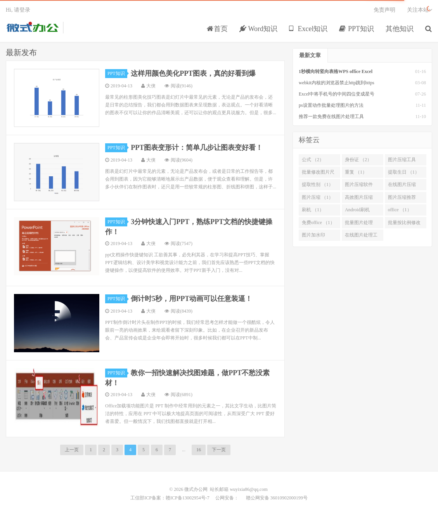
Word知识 (258, 29)
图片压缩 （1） (317, 197)
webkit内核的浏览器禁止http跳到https (336, 82)
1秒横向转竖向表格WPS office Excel (335, 71)
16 (198, 449)
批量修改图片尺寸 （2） (318, 173)
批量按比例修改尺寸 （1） (404, 224)
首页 (217, 29)
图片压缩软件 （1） (359, 186)
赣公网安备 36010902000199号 (276, 498)
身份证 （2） (358, 159)
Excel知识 (308, 29)
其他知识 (400, 29)
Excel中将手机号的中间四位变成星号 (336, 94)
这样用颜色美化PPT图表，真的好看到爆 (193, 73)
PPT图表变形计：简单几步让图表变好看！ (197, 147)
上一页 (72, 449)
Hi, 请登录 (18, 10)
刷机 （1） (313, 209)
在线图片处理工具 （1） (361, 236)
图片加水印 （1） (313, 236)
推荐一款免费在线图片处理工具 (331, 116)
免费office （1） (318, 222)
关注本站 (419, 10)
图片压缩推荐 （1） (402, 199)
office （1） (400, 209)
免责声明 (384, 10)
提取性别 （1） (317, 184)
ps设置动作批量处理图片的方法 (331, 105)
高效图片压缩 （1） (359, 199)
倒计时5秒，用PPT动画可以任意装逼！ (191, 299)
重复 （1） (356, 172)
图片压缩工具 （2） (402, 161)
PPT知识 (356, 29)
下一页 (219, 449)
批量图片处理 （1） (359, 224)
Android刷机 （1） (357, 211)
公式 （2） (313, 159)
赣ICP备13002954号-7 (187, 498)
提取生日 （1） (403, 172)
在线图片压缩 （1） (402, 186)
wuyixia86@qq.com (248, 489)
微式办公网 (32, 27)
